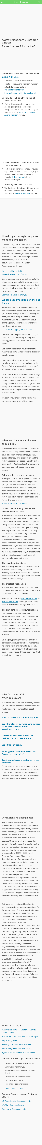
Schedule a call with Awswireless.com (17, 503)
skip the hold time (22, 193)
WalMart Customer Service (13, 1105)
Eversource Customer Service (14, 1109)
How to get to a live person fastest (16, 1044)
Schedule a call (30, 93)
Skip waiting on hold (13, 93)
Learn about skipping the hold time (17, 329)
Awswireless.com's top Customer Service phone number (19, 1031)
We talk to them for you (14, 90)
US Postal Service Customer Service (16, 1101)
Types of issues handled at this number (18, 1052)
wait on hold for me (10, 601)
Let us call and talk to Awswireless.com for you (15, 273)
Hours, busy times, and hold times (16, 1048)
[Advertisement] (21, 138)
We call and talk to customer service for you (20, 1036)
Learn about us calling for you (14, 295)
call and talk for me (29, 598)
